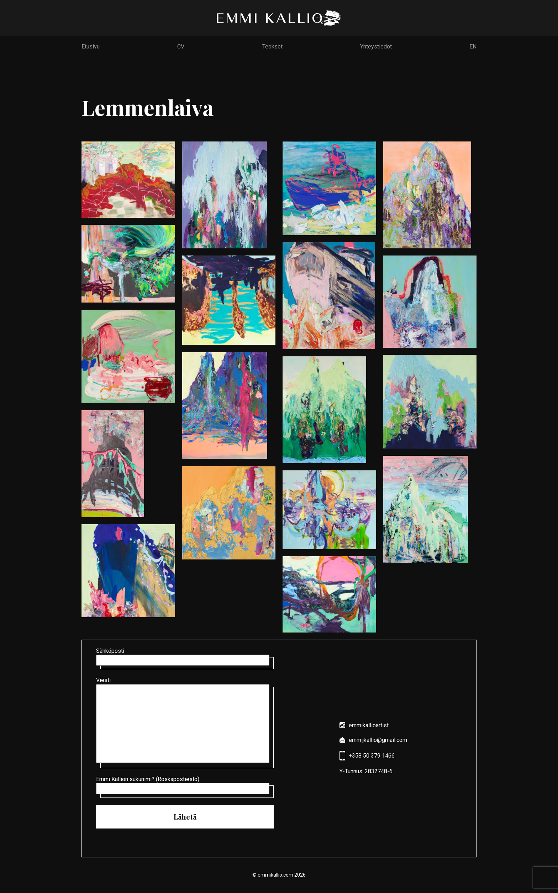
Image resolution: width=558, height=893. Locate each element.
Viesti (185, 721)
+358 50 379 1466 (367, 755)
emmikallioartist (364, 725)
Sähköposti (185, 656)
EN (473, 46)
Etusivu (90, 46)
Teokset (272, 46)
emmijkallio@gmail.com (373, 740)
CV (180, 46)
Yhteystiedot (376, 46)
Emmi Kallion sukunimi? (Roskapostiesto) (185, 785)
